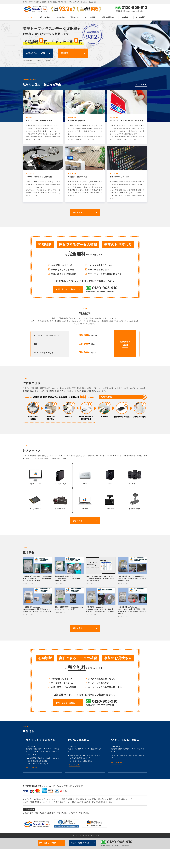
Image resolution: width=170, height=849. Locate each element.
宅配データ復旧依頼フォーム (120, 799)
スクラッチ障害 (90, 17)
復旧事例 (73, 53)
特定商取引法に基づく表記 (102, 802)
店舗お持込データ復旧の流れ (34, 813)
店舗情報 (125, 17)
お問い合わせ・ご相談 (38, 53)
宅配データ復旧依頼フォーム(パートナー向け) (40, 802)
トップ (29, 17)
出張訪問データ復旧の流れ (79, 813)
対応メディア (75, 17)
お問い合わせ (102, 799)
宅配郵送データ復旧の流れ (57, 813)
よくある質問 (140, 17)
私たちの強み (44, 17)
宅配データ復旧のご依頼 (83, 843)
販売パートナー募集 (67, 802)
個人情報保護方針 (83, 802)
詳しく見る (141, 84)
